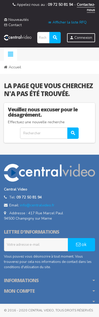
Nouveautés (16, 19)
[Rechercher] (48, 37)
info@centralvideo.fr (37, 205)
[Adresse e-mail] (36, 244)
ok (81, 245)
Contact (13, 24)
